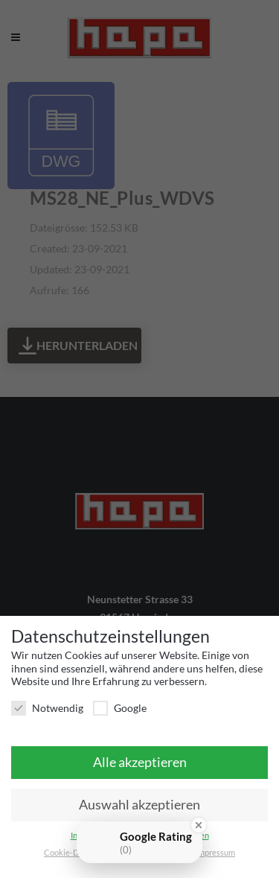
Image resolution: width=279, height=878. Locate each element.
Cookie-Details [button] (72, 852)
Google (120, 708)
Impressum (215, 852)
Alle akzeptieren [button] (140, 762)
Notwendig (47, 708)
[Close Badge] (198, 825)
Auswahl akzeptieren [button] (139, 804)
